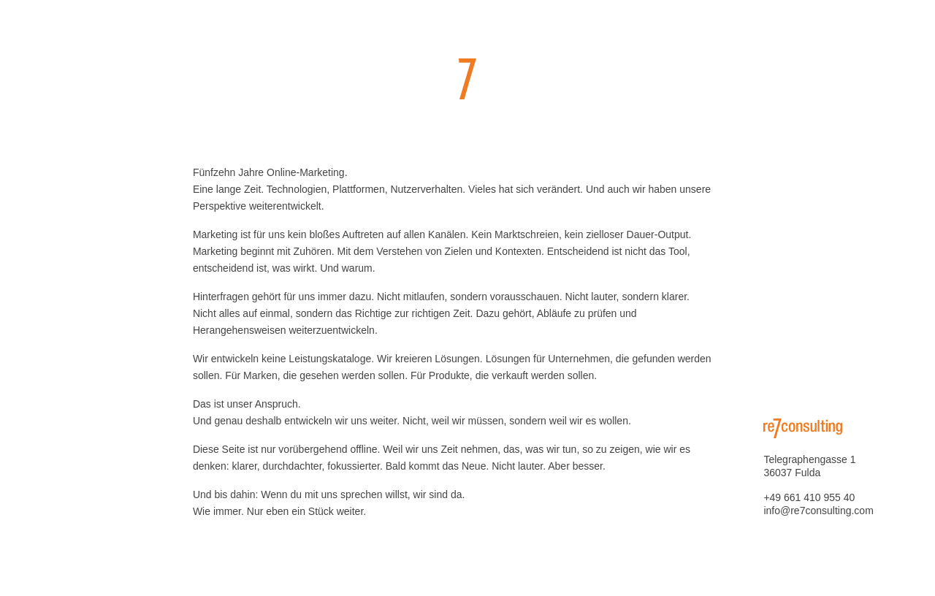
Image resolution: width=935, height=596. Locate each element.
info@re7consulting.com (818, 510)
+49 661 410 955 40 (809, 497)
